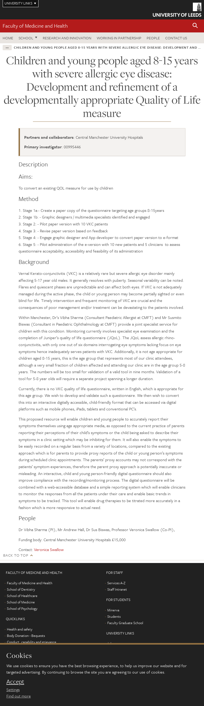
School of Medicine (21, 602)
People (153, 38)
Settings (13, 689)
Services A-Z (116, 583)
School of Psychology (22, 608)
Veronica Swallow (49, 549)
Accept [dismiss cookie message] (15, 681)
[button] (195, 25)
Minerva (113, 610)
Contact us (176, 38)
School (26, 38)
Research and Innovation (67, 38)
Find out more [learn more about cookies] (18, 696)
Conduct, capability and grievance (31, 642)
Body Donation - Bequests (26, 635)
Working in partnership (119, 38)
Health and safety (19, 629)
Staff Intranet (117, 589)
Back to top (15, 555)
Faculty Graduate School (125, 622)
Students (114, 616)
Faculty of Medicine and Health (35, 25)
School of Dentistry (21, 589)
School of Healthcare (22, 595)
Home (8, 38)
